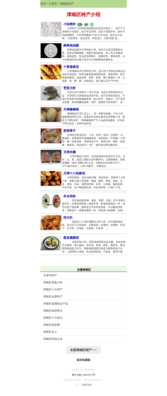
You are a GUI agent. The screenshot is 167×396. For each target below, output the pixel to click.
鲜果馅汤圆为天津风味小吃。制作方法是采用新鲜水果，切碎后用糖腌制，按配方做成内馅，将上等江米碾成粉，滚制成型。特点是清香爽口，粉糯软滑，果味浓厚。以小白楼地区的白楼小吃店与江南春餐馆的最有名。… (93, 54)
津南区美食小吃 (53, 282)
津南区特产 (67, 3)
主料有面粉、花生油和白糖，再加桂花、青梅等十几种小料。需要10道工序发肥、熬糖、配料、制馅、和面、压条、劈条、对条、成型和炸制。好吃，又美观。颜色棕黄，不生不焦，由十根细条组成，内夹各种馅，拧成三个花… (93, 182)
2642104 (86, 384)
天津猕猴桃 (71, 109)
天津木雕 (69, 152)
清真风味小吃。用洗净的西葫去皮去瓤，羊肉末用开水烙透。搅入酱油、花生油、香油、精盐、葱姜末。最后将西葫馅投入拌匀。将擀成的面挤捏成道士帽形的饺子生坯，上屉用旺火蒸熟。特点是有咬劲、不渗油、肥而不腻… (93, 247)
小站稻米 (78, 24)
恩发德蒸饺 (71, 237)
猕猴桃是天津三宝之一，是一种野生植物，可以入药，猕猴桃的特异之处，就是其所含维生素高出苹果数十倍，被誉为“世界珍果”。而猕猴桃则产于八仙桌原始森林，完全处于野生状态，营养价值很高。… (93, 118)
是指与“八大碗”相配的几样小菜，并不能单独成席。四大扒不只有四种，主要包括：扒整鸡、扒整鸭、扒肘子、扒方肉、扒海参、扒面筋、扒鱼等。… (93, 225)
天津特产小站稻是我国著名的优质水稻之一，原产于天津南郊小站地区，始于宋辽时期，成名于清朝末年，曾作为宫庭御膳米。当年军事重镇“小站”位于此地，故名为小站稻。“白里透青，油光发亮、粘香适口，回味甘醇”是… (93, 33)
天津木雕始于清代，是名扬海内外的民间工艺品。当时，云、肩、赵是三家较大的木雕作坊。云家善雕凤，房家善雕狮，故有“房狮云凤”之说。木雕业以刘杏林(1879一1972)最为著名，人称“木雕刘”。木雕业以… (93, 161)
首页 (43, 3)
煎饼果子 (69, 130)
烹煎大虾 (69, 88)
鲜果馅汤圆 (71, 45)
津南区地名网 (51, 324)
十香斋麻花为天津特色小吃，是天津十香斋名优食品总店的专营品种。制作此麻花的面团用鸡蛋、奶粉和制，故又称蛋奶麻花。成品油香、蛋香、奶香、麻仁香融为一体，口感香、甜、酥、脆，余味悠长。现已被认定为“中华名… (93, 76)
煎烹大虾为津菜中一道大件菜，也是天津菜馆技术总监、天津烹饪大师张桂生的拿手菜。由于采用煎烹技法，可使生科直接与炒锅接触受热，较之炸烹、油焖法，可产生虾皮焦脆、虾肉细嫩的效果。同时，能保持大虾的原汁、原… (93, 97)
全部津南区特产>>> (83, 350)
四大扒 (68, 217)
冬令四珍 (69, 196)
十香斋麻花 (71, 67)
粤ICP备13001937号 (83, 374)
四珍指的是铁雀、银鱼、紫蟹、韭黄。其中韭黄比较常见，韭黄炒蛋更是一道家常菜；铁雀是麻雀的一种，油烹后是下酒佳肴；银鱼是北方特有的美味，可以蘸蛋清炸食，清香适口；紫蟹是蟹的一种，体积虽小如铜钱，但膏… (93, 205)
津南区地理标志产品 (55, 303)
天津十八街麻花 (74, 173)
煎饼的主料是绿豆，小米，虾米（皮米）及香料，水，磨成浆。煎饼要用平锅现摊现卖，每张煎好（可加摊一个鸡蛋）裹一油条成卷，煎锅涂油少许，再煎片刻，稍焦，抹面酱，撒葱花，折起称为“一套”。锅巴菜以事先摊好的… (93, 140)
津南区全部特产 (53, 296)
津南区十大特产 (53, 289)
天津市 (53, 3)
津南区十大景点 (53, 317)
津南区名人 (50, 331)
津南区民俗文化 (53, 338)
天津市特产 (50, 275)
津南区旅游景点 (53, 310)
